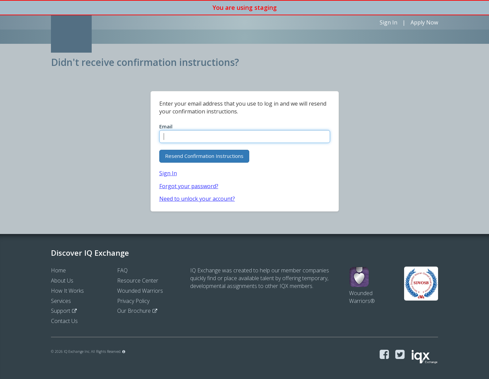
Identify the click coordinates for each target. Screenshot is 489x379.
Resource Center (137, 280)
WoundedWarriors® (362, 289)
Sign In (388, 22)
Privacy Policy (133, 301)
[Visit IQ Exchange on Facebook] (384, 354)
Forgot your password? (188, 186)
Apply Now (424, 22)
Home (58, 270)
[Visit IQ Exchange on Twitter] (399, 354)
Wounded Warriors (140, 290)
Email (166, 126)
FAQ (122, 270)
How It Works (67, 290)
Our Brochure (134, 310)
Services (61, 301)
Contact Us (64, 321)
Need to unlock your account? (197, 198)
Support (60, 310)
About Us (62, 280)
